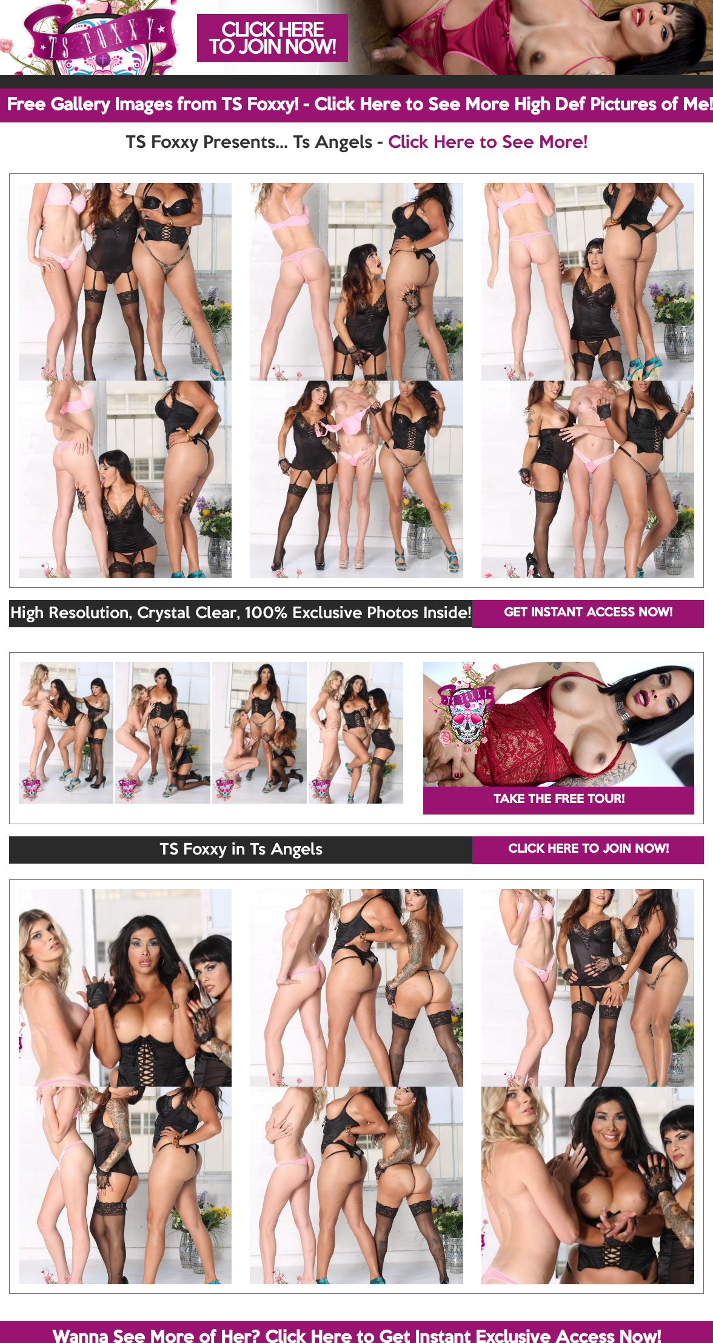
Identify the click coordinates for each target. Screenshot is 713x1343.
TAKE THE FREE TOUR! (559, 800)
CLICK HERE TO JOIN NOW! (588, 849)
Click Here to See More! (487, 143)
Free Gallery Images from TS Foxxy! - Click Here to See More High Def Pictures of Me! (360, 105)
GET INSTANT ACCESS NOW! (588, 613)
